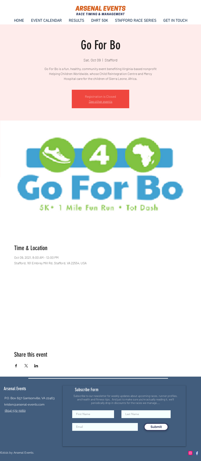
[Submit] (156, 427)
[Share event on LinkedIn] (36, 365)
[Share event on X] (26, 365)
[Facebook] (196, 453)
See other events (100, 101)
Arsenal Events (15, 388)
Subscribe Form (86, 389)
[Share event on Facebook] (16, 365)
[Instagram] (190, 453)
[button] (175, 20)
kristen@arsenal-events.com (24, 404)
